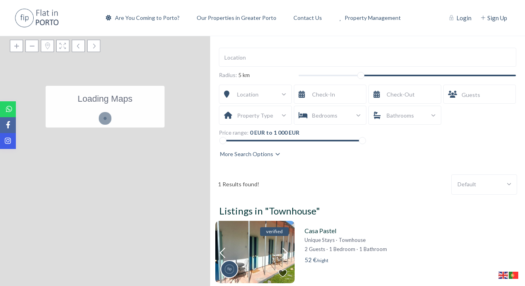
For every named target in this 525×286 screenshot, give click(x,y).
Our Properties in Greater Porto (236, 17)
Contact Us (307, 17)
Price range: (234, 132)
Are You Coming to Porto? (143, 17)
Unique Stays (320, 240)
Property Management (370, 17)
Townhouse (352, 240)
